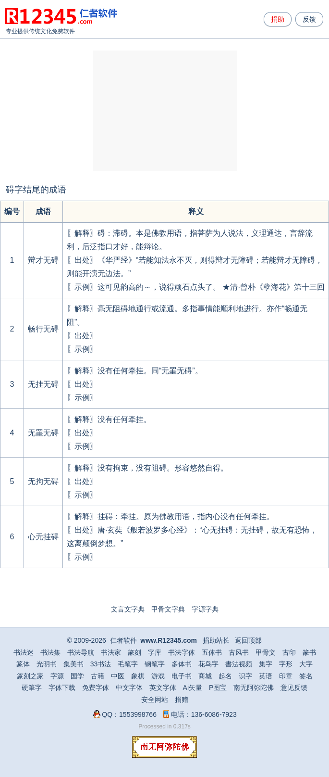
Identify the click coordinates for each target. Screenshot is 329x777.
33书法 (100, 664)
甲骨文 (266, 652)
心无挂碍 (43, 537)
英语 (265, 676)
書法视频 (238, 664)
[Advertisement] (165, 111)
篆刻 (134, 652)
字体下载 (62, 687)
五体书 (212, 652)
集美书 (73, 664)
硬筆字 (32, 687)
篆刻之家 (30, 676)
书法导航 (80, 652)
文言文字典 (128, 609)
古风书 (239, 652)
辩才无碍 (43, 260)
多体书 (181, 664)
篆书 (309, 652)
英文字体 (162, 687)
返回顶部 (248, 640)
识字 (245, 676)
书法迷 (23, 652)
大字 (306, 664)
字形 (285, 664)
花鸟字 (208, 664)
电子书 (181, 676)
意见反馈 (293, 687)
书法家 (111, 652)
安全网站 (154, 699)
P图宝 (218, 687)
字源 (57, 676)
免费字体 (95, 687)
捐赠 (181, 699)
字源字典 (205, 609)
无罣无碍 (43, 433)
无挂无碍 (43, 384)
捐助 (277, 19)
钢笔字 (155, 664)
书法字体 (181, 652)
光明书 (47, 664)
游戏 (158, 676)
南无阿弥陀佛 (253, 687)
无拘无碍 (43, 481)
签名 (306, 676)
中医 (117, 676)
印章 (285, 676)
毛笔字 (128, 664)
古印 (289, 652)
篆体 (23, 664)
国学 (77, 676)
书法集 (50, 652)
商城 (205, 676)
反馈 (309, 19)
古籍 (97, 676)
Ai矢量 (192, 687)
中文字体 (129, 687)
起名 (225, 676)
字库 (154, 652)
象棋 (138, 676)
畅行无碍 (43, 329)
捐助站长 (216, 640)
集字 (265, 664)
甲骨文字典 (168, 609)
